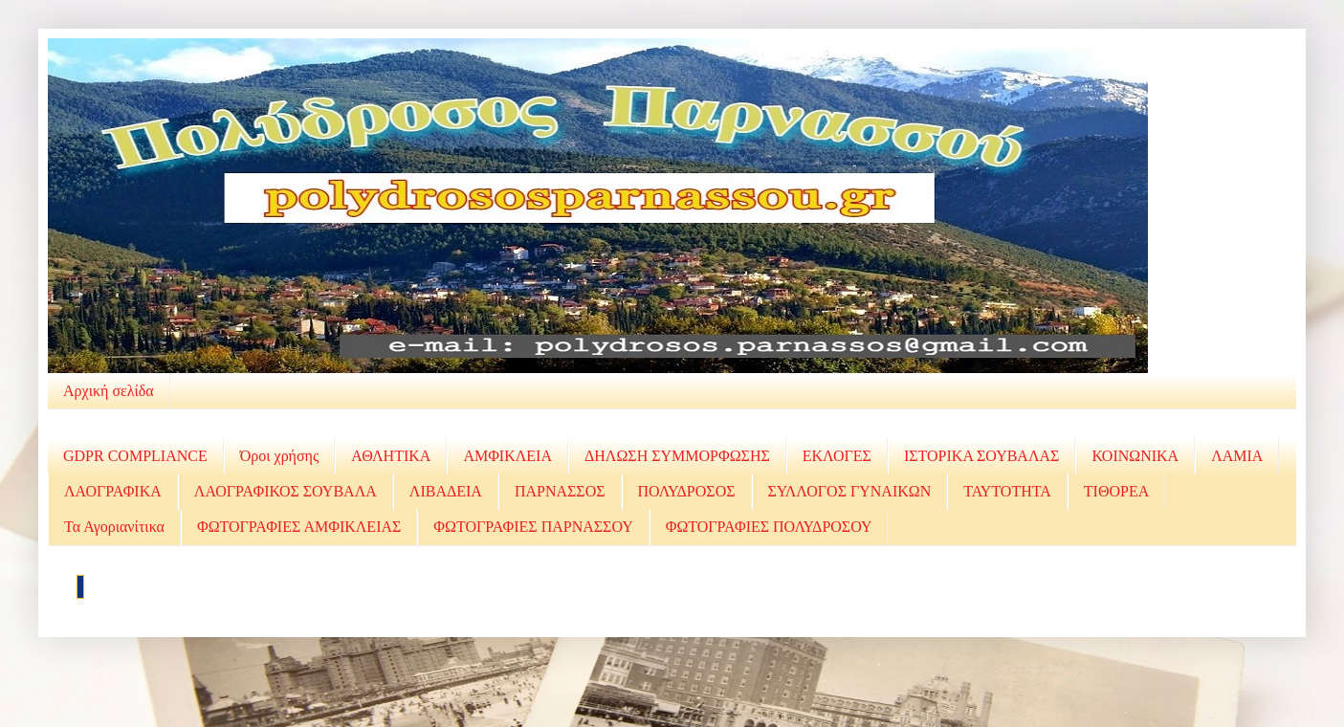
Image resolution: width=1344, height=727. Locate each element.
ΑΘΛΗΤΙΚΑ (390, 456)
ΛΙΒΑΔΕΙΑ (445, 491)
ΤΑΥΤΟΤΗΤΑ (1007, 491)
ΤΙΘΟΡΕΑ (1116, 491)
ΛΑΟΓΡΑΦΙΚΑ (113, 491)
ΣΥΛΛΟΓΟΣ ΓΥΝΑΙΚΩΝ (850, 491)
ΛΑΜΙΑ (1237, 456)
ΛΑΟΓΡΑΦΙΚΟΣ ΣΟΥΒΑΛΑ (285, 491)
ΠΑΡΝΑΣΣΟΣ (560, 491)
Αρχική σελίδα (108, 391)
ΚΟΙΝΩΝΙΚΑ (1135, 456)
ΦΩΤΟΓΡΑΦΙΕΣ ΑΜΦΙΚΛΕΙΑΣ (299, 526)
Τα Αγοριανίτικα (114, 526)
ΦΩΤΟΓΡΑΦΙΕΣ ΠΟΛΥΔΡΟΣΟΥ (769, 526)
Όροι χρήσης (279, 456)
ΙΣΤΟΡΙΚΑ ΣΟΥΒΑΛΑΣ (981, 456)
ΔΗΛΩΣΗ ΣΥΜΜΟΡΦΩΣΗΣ (677, 456)
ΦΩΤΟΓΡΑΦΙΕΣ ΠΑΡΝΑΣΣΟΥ (532, 526)
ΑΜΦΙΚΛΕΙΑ (507, 456)
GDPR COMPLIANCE (135, 456)
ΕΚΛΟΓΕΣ (837, 456)
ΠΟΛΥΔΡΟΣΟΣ (687, 491)
